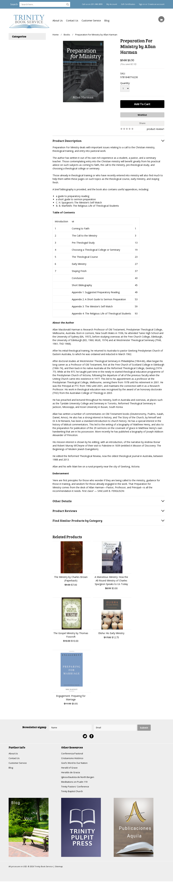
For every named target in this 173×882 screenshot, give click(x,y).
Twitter (85, 735)
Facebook (91, 735)
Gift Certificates (128, 4)
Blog (106, 20)
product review (155, 128)
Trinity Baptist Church (73, 791)
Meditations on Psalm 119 (75, 782)
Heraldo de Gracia (71, 772)
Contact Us (72, 20)
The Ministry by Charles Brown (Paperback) (71, 578)
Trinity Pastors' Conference (76, 787)
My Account (111, 4)
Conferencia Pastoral (72, 752)
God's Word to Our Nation (75, 762)
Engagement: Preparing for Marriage (70, 696)
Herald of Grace (69, 767)
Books (67, 34)
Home (56, 34)
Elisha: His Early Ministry (111, 632)
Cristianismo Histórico (73, 757)
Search (14, 4)
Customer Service (91, 20)
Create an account (156, 4)
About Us (58, 20)
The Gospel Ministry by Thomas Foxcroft (70, 634)
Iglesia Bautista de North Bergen (79, 777)
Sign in (142, 4)
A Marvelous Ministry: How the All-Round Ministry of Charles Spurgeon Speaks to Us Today (111, 580)
